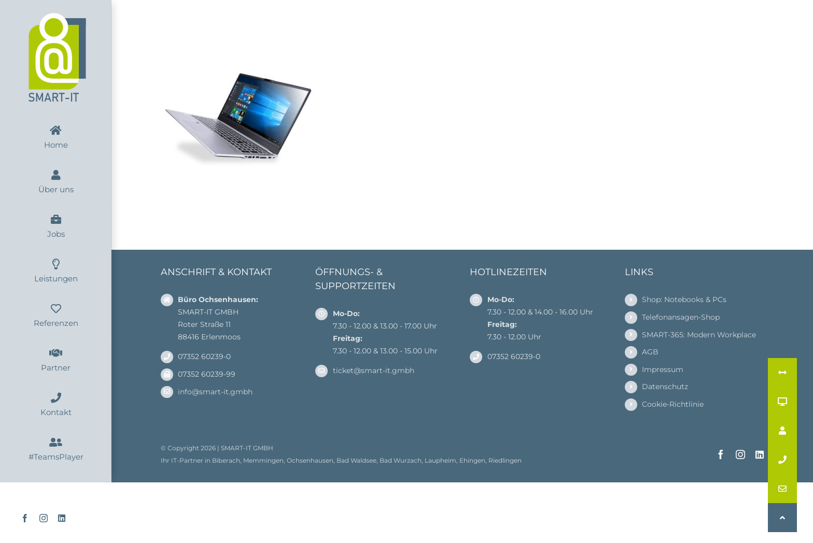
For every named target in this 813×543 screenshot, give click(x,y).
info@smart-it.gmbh (215, 391)
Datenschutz (665, 386)
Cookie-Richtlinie (673, 404)
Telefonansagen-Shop (681, 317)
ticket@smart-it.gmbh (373, 370)
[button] (782, 517)
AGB (650, 351)
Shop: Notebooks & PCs (684, 299)
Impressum (662, 369)
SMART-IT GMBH (247, 448)
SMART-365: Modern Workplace (699, 334)
